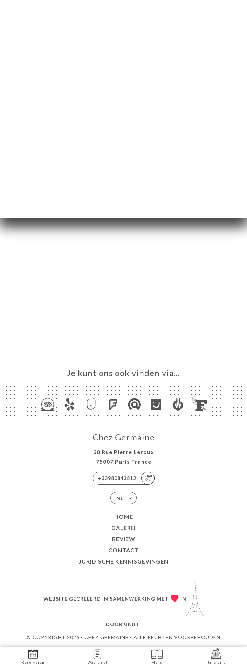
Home (123, 516)
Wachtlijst (98, 656)
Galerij (123, 527)
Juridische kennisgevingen (124, 561)
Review (123, 539)
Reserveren (33, 656)
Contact (123, 550)
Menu (157, 656)
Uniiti (132, 624)
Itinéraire (216, 656)
